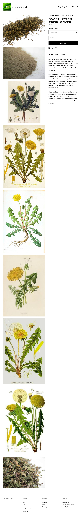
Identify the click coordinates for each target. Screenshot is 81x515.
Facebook (44, 502)
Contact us (25, 511)
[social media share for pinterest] (56, 48)
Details (51, 54)
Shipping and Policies (28, 509)
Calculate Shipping (53, 28)
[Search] (77, 7)
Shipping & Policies (60, 54)
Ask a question (62, 48)
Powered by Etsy (65, 507)
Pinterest (44, 509)
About (67, 7)
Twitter (43, 505)
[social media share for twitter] (53, 48)
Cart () (72, 7)
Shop (59, 7)
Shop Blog (44, 507)
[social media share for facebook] (49, 48)
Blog (63, 7)
